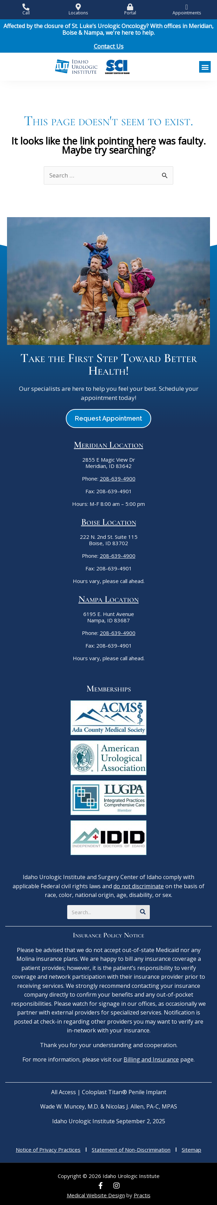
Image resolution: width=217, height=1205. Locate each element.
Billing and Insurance (151, 1059)
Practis (142, 1195)
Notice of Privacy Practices (48, 1149)
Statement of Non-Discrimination (131, 1149)
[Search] (143, 912)
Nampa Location (108, 599)
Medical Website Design (96, 1195)
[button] (205, 67)
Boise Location (108, 521)
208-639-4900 (117, 478)
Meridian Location (108, 444)
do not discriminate (138, 886)
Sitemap (191, 1149)
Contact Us (109, 46)
